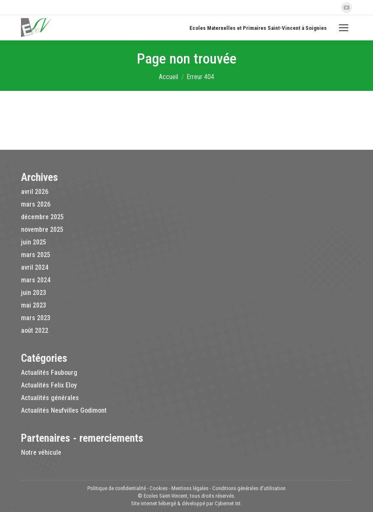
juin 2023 (33, 293)
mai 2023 (33, 305)
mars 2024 (35, 280)
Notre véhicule (41, 452)
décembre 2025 (42, 217)
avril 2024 (34, 267)
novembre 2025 (42, 229)
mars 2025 (35, 255)
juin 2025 (33, 242)
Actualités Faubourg (49, 373)
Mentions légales (189, 488)
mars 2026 (35, 204)
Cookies (159, 488)
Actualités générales (50, 398)
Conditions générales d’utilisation (249, 488)
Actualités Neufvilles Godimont (64, 410)
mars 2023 (35, 318)
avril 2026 (34, 192)
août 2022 (34, 330)
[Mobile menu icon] (343, 27)
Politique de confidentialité (116, 488)
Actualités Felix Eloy (49, 385)
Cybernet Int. (228, 503)
